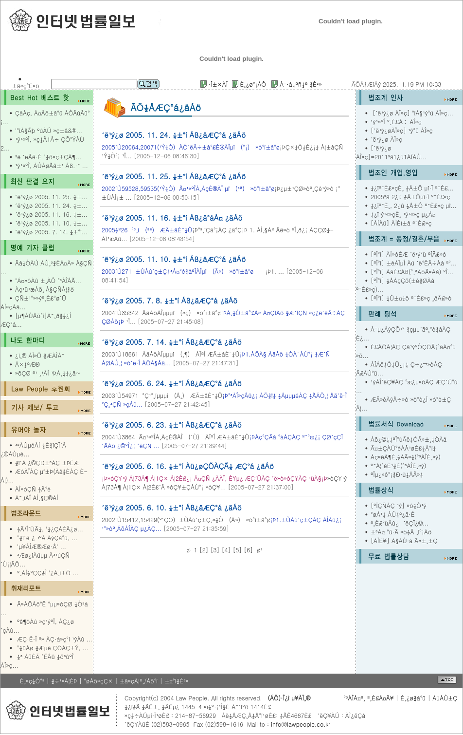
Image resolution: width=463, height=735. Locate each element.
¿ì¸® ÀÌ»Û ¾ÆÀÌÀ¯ (39, 355)
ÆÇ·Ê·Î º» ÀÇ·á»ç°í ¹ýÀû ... (54, 639)
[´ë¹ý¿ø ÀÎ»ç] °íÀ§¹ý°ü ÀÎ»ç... (412, 113)
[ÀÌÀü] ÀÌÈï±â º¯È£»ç (401, 223)
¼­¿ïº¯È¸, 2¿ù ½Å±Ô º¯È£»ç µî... (414, 205)
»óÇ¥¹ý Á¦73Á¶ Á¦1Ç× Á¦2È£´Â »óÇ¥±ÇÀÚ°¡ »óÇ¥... (224, 482)
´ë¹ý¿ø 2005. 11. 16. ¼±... (51, 214)
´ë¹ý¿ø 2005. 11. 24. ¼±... (51, 205)
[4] (226, 550)
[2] (204, 550)
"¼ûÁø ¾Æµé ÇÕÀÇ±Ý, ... (53, 647)
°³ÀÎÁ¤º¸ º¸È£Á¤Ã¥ (368, 698)
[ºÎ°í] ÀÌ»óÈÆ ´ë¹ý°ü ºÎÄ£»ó (408, 254)
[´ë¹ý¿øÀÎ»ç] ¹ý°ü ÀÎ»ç (402, 130)
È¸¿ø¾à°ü (413, 698)
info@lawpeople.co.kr (299, 724)
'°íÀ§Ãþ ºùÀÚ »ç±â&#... (48, 130)
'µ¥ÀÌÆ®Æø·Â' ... (41, 546)
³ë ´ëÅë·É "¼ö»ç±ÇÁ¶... (48, 156)
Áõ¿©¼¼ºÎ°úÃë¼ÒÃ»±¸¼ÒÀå (408, 439)
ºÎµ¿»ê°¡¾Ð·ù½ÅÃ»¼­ (397, 474)
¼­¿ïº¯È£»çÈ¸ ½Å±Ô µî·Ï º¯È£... (412, 188)
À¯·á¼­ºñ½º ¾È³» (300, 84)
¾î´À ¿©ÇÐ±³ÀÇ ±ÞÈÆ (47, 462)
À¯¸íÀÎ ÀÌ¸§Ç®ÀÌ (36, 497)
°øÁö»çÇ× (98, 681)
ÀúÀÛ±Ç (444, 698)
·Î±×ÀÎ (218, 84)
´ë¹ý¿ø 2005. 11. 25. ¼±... (51, 196)
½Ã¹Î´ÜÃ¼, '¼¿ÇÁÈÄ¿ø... (50, 529)
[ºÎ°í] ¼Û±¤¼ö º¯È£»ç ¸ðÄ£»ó (411, 298)
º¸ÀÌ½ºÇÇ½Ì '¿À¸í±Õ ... (47, 572)
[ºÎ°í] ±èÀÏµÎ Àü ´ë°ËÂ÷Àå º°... (414, 263)
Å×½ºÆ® (27, 364)
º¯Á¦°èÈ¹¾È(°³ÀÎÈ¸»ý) (399, 465)
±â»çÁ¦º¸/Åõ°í (139, 681)
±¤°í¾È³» (176, 681)
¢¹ (260, 550)
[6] (248, 550)
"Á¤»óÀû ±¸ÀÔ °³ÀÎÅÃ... (48, 280)
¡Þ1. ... (193, 271)
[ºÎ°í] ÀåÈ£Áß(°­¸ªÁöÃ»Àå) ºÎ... (412, 271)
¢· (189, 550)
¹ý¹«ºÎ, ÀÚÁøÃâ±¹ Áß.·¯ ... (51, 165)
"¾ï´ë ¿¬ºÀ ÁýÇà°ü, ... (47, 537)
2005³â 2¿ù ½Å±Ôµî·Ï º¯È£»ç (410, 196)
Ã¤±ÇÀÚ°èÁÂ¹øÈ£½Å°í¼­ (403, 448)
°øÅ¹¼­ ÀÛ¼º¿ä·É (393, 514)
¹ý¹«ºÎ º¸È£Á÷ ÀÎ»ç (396, 121)
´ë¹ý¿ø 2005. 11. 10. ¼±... (51, 223)
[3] (215, 550)
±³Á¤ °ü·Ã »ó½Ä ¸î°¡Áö (401, 532)
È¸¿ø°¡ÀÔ (253, 84)
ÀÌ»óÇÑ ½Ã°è (33, 489)
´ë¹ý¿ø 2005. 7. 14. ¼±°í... (51, 231)
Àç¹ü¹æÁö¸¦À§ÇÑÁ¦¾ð (44, 289)
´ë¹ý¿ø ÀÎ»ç (386, 139)
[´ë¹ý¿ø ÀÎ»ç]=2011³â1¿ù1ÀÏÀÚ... (391, 152)
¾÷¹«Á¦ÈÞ (64, 681)
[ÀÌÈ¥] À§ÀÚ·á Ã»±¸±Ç (404, 540)
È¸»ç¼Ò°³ (32, 681)
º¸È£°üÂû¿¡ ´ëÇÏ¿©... (399, 523)
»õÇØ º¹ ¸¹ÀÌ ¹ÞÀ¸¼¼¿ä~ (47, 373)
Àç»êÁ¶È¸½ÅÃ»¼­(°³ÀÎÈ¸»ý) (406, 456)
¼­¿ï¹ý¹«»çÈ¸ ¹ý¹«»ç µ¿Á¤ (403, 214)
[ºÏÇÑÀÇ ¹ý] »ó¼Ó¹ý (399, 505)
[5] (237, 550)
